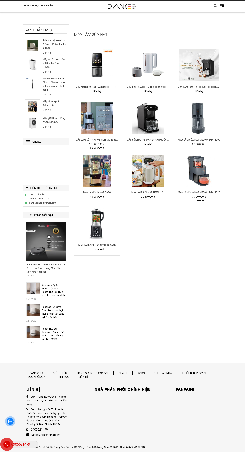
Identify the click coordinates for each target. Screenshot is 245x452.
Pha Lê (123, 373)
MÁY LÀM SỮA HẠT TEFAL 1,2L (148, 192)
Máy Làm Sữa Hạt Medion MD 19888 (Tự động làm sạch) (97, 139)
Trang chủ (35, 373)
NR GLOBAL (140, 447)
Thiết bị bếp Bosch (194, 373)
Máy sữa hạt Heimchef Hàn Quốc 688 (148, 139)
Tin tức (63, 376)
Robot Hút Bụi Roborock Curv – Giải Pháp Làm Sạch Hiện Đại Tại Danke (53, 333)
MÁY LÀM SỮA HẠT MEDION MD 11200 (199, 139)
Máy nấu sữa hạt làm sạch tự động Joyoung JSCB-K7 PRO (97, 87)
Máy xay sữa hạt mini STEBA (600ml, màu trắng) (148, 87)
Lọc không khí (38, 376)
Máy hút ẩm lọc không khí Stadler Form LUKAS (54, 63)
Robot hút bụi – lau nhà (154, 373)
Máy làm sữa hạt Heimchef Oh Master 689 (199, 87)
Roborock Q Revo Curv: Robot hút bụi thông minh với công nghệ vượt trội (53, 312)
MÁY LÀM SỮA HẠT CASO (97, 192)
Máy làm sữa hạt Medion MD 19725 (199, 192)
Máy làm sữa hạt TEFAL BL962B (97, 245)
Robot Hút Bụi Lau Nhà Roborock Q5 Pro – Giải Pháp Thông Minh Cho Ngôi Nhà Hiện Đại (45, 268)
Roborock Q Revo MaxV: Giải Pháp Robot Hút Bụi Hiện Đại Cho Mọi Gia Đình (53, 290)
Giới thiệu (60, 373)
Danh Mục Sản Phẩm (38, 5)
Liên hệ (83, 376)
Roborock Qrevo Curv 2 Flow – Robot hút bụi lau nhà (55, 44)
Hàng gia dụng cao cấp (93, 373)
